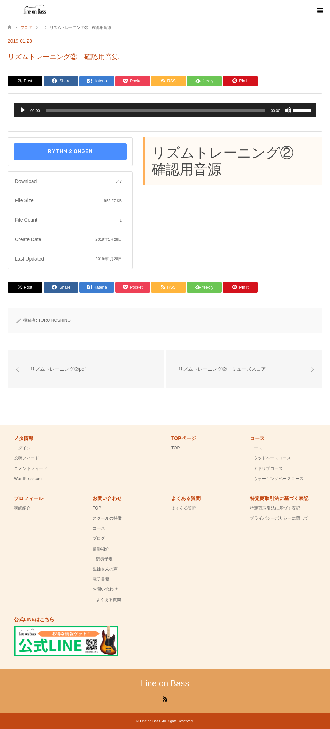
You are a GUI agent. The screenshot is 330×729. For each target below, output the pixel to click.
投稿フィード (26, 458)
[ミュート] (287, 110)
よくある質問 (108, 599)
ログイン (22, 448)
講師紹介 (22, 508)
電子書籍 (101, 579)
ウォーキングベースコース (278, 478)
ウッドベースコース (272, 458)
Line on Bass (165, 683)
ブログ (99, 538)
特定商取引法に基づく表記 (275, 508)
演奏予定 (104, 558)
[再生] (22, 110)
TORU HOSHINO (54, 320)
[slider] (155, 110)
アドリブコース (268, 468)
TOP (175, 448)
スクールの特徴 (107, 518)
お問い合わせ (105, 589)
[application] (165, 110)
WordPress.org (28, 478)
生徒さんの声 (105, 569)
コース (256, 448)
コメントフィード (30, 468)
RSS (165, 698)
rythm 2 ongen (70, 151)
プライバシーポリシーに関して (279, 518)
